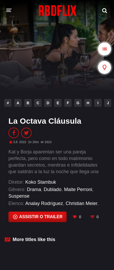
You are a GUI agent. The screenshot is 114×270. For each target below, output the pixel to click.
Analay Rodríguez (44, 203)
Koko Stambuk (40, 182)
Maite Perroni (78, 189)
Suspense (18, 196)
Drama (34, 189)
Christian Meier (81, 203)
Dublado (52, 189)
